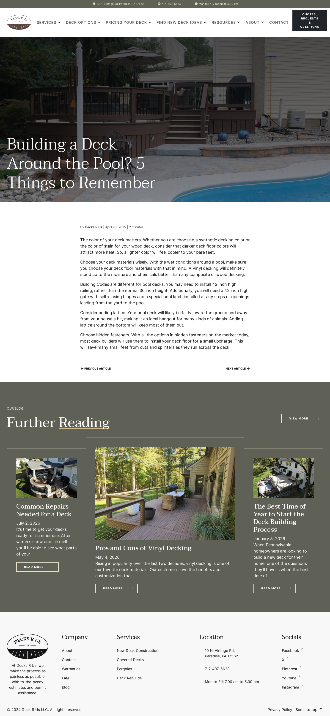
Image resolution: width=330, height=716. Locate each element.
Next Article (238, 368)
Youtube (289, 678)
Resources (224, 22)
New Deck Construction (137, 650)
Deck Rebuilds (129, 678)
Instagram (291, 687)
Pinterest (290, 669)
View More (298, 418)
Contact (279, 22)
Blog (66, 687)
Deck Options (81, 22)
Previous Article (95, 368)
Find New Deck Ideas (179, 22)
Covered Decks (130, 659)
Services (46, 22)
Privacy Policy (280, 709)
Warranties (71, 669)
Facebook (291, 650)
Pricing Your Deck (126, 22)
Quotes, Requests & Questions (309, 20)
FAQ (65, 678)
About (252, 22)
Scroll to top (309, 709)
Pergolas (124, 669)
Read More (34, 567)
